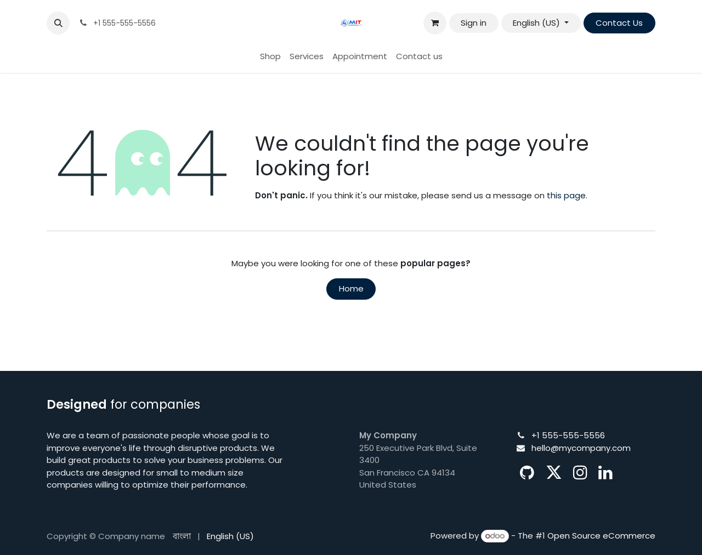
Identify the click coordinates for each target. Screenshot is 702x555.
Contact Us (619, 22)
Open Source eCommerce (601, 535)
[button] (58, 23)
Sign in (473, 22)
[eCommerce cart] (434, 23)
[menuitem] (270, 56)
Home (351, 288)
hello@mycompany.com (581, 448)
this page (566, 195)
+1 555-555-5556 (568, 435)
